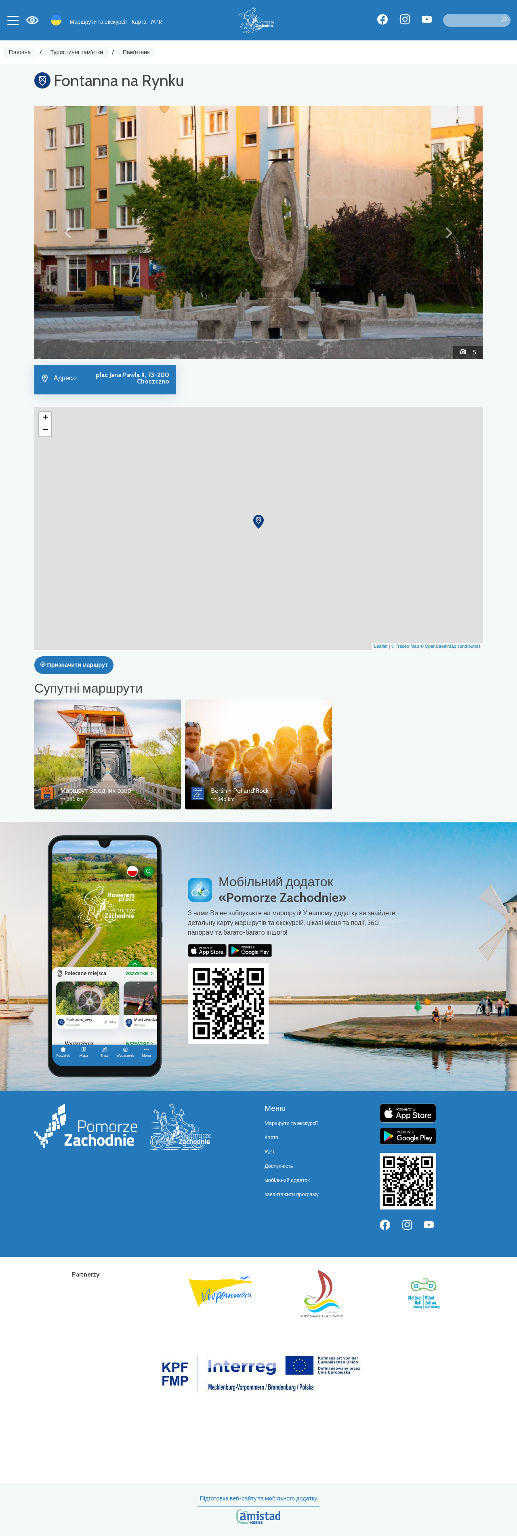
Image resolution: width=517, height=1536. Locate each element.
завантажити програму (292, 1194)
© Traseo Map (405, 646)
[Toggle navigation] (12, 20)
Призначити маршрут (74, 664)
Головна (20, 52)
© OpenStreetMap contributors (450, 646)
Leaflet (380, 646)
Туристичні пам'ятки (76, 52)
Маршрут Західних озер (95, 790)
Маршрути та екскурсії (98, 22)
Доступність (279, 1166)
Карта (139, 22)
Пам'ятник (136, 52)
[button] (68, 232)
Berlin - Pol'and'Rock (240, 790)
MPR (156, 22)
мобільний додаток (287, 1180)
